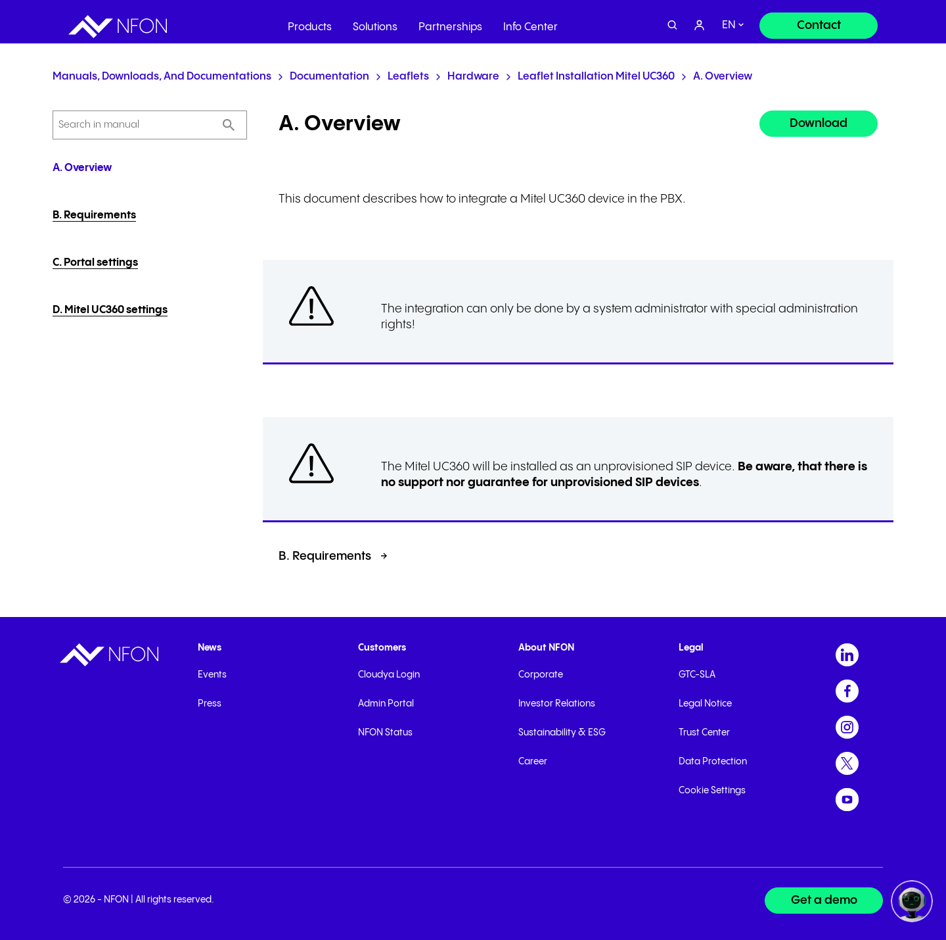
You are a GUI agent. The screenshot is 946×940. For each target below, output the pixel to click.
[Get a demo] (824, 900)
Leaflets (408, 76)
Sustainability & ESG (562, 732)
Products (310, 22)
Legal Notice (705, 703)
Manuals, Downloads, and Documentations (162, 76)
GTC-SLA (697, 675)
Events (212, 675)
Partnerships (450, 22)
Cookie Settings (712, 790)
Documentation (329, 76)
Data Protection (713, 761)
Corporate (540, 675)
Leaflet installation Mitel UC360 (596, 76)
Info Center (530, 22)
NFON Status (385, 732)
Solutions (375, 22)
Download (818, 123)
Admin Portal (386, 703)
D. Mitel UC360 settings (110, 310)
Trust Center (704, 732)
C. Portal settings (95, 262)
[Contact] (818, 21)
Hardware (473, 76)
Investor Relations (556, 703)
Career (532, 761)
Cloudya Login (389, 675)
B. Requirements (94, 215)
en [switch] (729, 21)
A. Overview (722, 76)
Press (209, 703)
